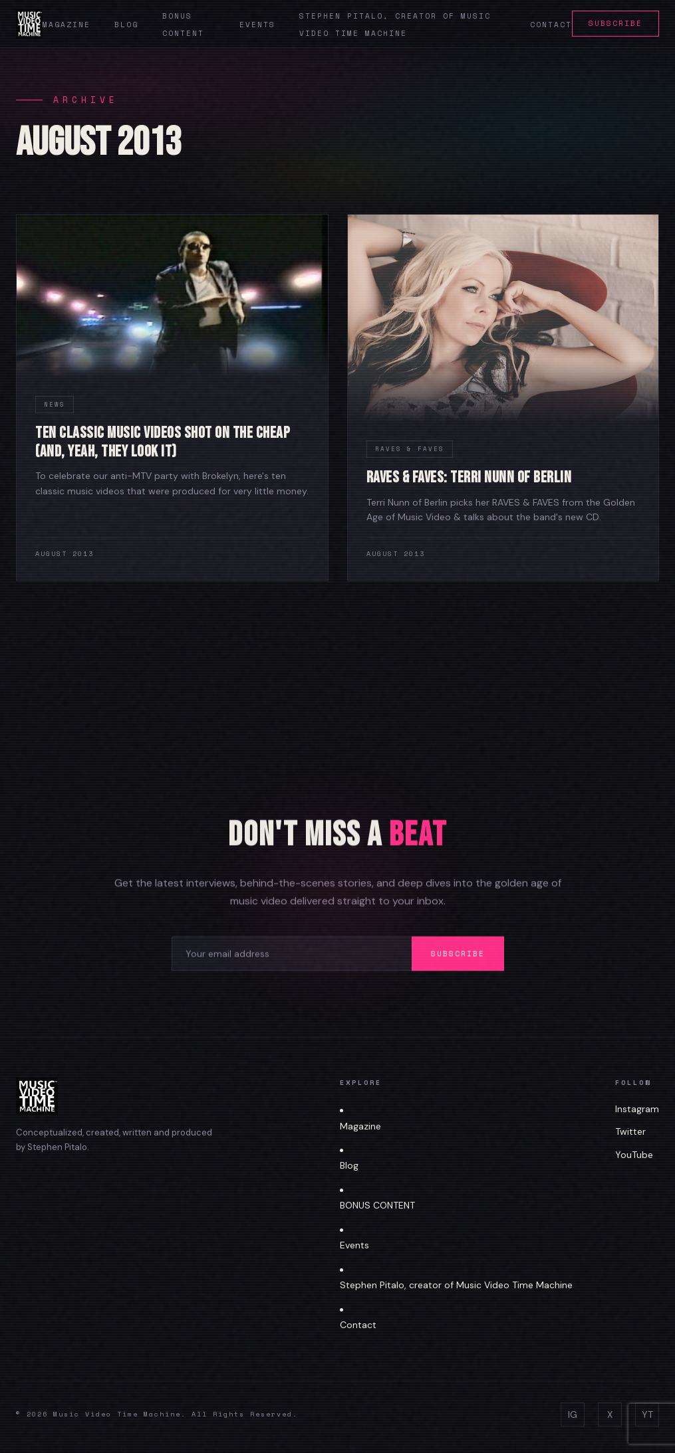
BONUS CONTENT (377, 1205)
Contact (551, 24)
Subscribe (615, 23)
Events (257, 24)
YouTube (634, 1155)
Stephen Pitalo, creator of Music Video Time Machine (456, 1285)
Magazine (66, 24)
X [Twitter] (609, 1414)
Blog (126, 24)
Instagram (637, 1109)
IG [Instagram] (572, 1414)
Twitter (630, 1131)
